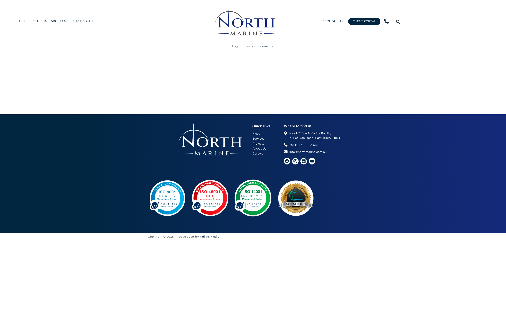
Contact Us (333, 21)
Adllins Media (209, 236)
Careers (257, 153)
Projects (39, 21)
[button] (398, 21)
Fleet (23, 21)
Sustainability (82, 21)
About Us (58, 21)
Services (258, 138)
